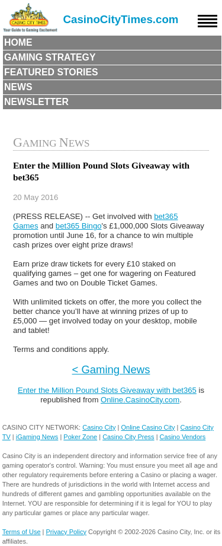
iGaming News (37, 436)
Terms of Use (21, 531)
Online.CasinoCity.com (140, 399)
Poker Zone (80, 436)
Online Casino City (148, 427)
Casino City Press (128, 436)
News (18, 87)
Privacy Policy (66, 531)
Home (18, 42)
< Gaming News (111, 369)
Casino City (98, 427)
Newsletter (36, 102)
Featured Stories (51, 72)
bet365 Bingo (79, 225)
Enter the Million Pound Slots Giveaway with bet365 (107, 390)
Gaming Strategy (49, 57)
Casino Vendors (183, 436)
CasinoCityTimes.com (121, 19)
